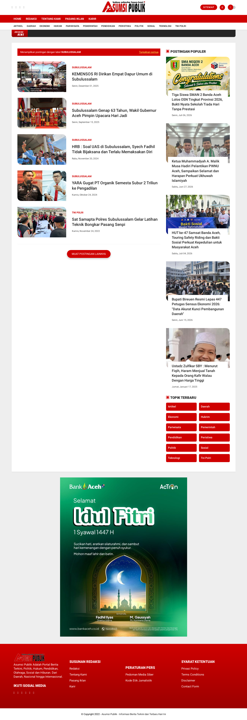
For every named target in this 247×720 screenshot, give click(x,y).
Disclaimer (188, 680)
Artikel (18, 26)
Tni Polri (180, 26)
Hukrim (205, 416)
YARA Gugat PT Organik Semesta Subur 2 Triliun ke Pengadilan (115, 185)
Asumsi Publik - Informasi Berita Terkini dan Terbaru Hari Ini (134, 714)
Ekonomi (45, 26)
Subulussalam (81, 67)
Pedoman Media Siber (139, 674)
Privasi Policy (190, 668)
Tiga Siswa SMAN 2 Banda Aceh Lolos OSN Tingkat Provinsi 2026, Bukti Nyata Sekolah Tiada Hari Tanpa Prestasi (197, 102)
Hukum (58, 26)
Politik (139, 26)
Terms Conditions (192, 674)
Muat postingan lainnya (89, 253)
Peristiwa (125, 26)
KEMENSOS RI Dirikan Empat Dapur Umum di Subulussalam (112, 76)
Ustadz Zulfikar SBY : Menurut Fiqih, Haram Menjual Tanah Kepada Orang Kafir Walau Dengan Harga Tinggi (195, 373)
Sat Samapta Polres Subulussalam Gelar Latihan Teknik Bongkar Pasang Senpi (115, 222)
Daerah (31, 26)
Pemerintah (90, 26)
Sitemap (208, 7)
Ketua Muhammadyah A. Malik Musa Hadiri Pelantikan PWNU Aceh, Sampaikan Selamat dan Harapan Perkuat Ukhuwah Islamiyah (195, 171)
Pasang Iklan (74, 18)
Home (17, 18)
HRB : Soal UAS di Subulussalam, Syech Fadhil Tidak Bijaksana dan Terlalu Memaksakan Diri (113, 149)
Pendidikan (108, 26)
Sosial (151, 26)
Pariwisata (72, 26)
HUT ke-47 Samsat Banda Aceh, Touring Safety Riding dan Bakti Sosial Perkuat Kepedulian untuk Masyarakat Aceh (197, 240)
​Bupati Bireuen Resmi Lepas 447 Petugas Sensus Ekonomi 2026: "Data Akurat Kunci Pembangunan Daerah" (198, 306)
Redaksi (31, 18)
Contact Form (190, 686)
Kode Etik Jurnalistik (139, 680)
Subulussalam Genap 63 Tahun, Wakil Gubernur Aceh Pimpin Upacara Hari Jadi (114, 113)
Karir (92, 18)
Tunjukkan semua (148, 52)
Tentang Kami (51, 18)
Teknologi (165, 26)
